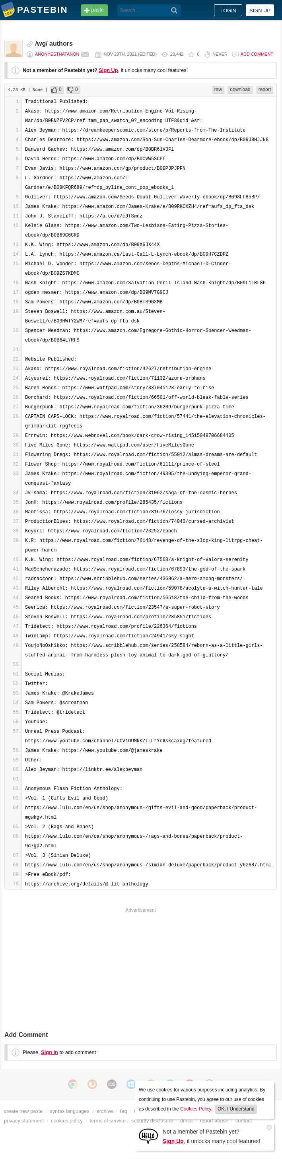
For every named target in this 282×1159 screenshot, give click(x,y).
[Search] (174, 10)
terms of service (108, 1121)
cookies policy (67, 1121)
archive (105, 1111)
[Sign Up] (148, 1135)
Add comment (257, 54)
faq (123, 1111)
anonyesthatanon (57, 54)
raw (218, 89)
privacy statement (24, 1121)
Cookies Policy (195, 1109)
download (240, 89)
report (265, 89)
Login (228, 11)
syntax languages (69, 1111)
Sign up (259, 11)
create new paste (23, 1111)
